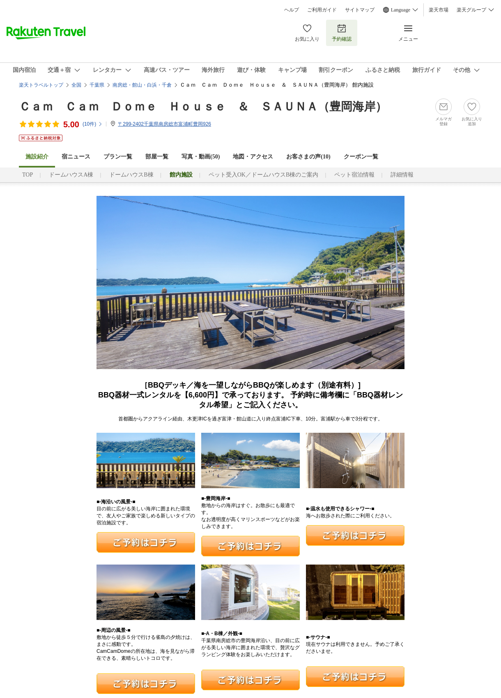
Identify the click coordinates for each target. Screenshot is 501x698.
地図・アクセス (253, 157)
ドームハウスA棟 (71, 175)
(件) (93, 124)
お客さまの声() (308, 157)
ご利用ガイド (322, 10)
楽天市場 (438, 10)
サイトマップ (360, 10)
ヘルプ (291, 10)
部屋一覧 (156, 157)
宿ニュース (76, 157)
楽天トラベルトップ (41, 85)
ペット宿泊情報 (354, 175)
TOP (27, 175)
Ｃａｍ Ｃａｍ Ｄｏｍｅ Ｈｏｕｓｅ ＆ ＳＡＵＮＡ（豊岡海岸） (203, 106)
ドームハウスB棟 (131, 175)
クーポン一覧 (361, 157)
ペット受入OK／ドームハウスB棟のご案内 (264, 175)
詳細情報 (402, 175)
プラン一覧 (117, 157)
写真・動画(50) (201, 157)
